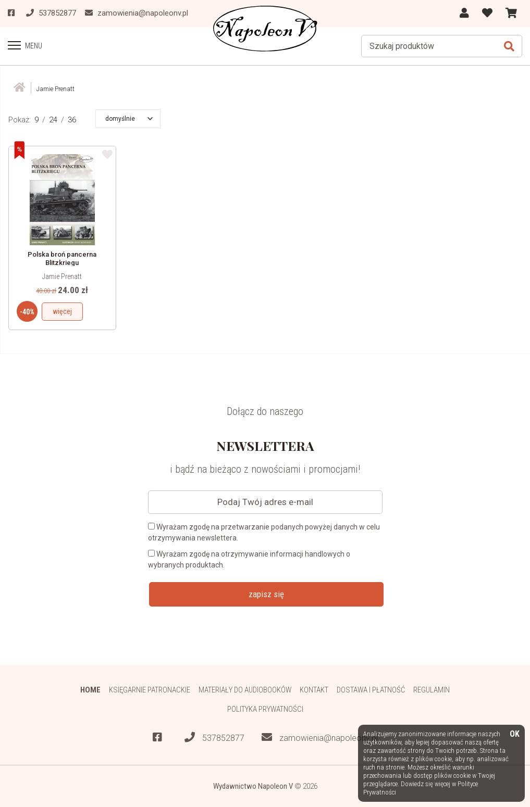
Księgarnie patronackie (149, 689)
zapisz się (266, 593)
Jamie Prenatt (62, 276)
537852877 (214, 737)
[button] (129, 118)
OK (515, 734)
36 (72, 119)
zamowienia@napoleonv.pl (320, 737)
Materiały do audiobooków (245, 689)
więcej (62, 311)
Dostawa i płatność (371, 689)
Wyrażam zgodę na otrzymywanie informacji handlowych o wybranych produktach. (249, 559)
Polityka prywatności (265, 708)
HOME (90, 689)
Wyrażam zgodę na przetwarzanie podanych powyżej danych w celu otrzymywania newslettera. (264, 531)
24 (53, 119)
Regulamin (432, 689)
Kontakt (314, 689)
